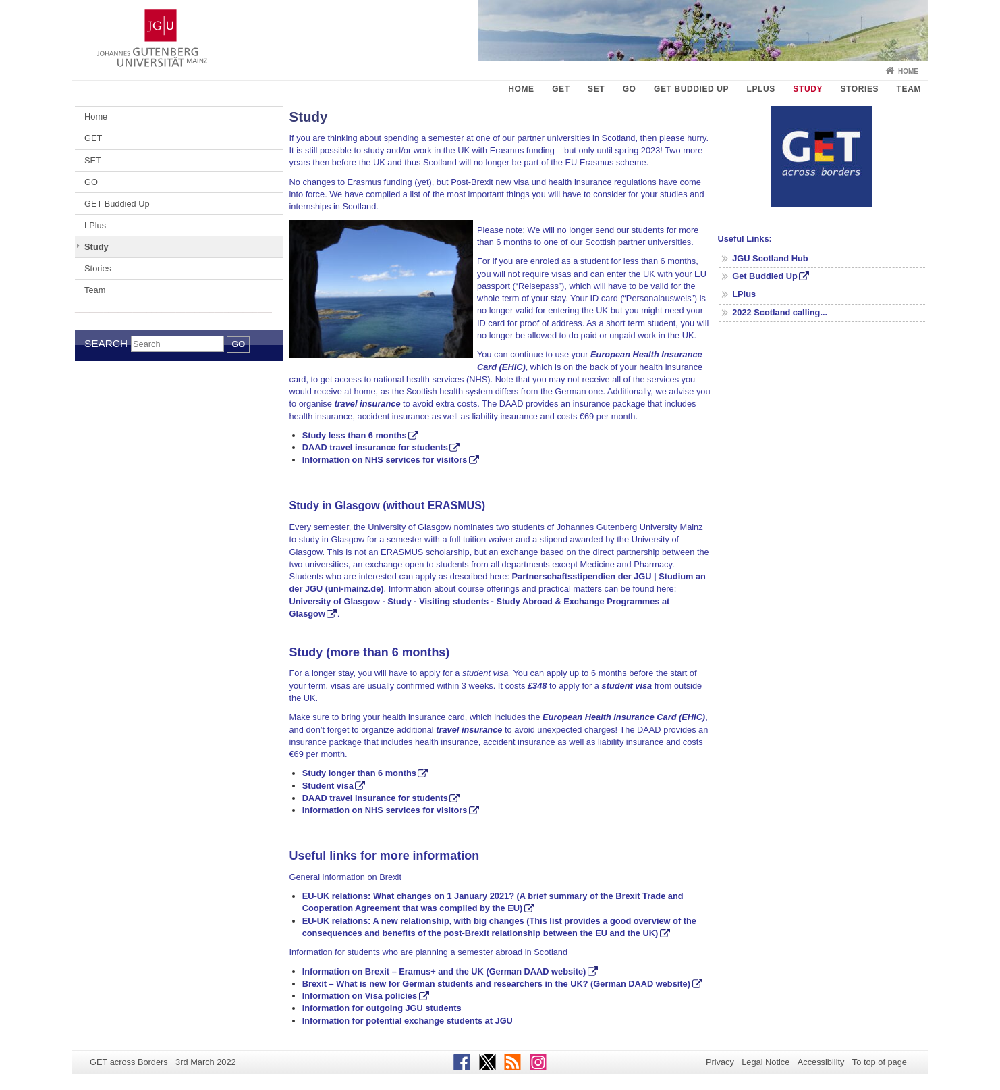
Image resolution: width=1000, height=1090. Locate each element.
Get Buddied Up (765, 276)
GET (561, 89)
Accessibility (821, 1062)
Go (238, 344)
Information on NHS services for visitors (385, 460)
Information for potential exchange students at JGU (407, 1021)
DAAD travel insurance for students (375, 447)
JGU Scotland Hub (770, 258)
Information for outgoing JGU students (382, 1008)
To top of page (879, 1062)
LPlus (761, 89)
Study (808, 89)
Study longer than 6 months (359, 773)
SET (596, 89)
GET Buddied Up (691, 89)
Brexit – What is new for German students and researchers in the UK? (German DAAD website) (496, 984)
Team (909, 89)
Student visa (328, 786)
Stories (859, 89)
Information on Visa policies (359, 996)
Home (908, 71)
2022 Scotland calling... (779, 312)
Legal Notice (765, 1062)
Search (106, 343)
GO (629, 89)
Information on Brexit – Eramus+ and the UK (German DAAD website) (444, 971)
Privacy (720, 1062)
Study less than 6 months (354, 435)
